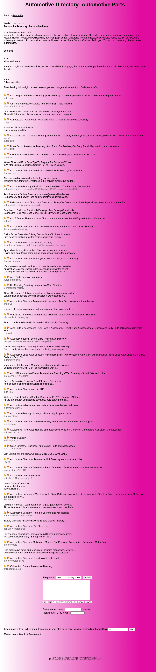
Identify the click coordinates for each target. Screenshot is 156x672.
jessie (7, 23)
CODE (67, 606)
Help (80, 661)
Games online (58, 661)
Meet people (89, 663)
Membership (87, 661)
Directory (97, 663)
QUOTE (60, 606)
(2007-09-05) (18, 23)
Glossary (75, 661)
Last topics (67, 661)
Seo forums (80, 663)
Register (86, 613)
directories (18, 15)
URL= (81, 606)
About (94, 661)
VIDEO (88, 606)
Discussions (71, 663)
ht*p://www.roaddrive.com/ (17, 32)
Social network (54, 663)
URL (74, 606)
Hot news (63, 663)
